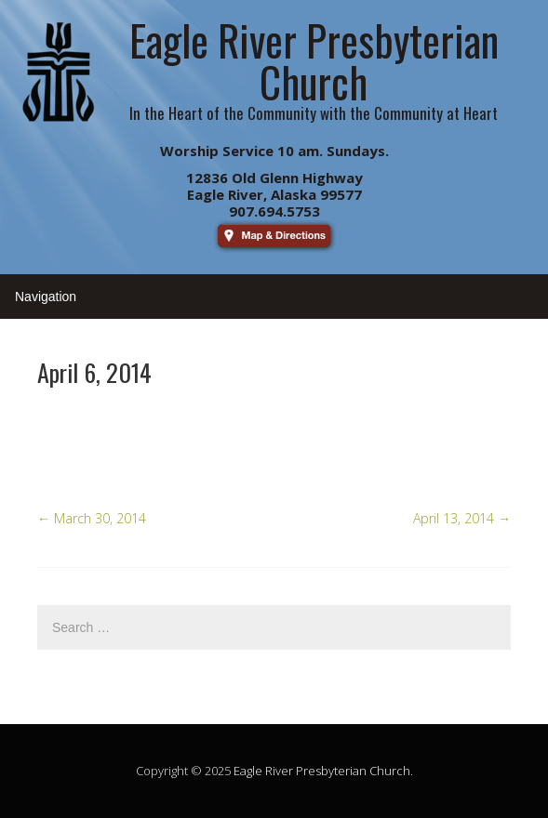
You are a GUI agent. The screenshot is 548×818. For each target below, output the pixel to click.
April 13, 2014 (462, 518)
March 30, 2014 (91, 518)
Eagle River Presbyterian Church (322, 770)
